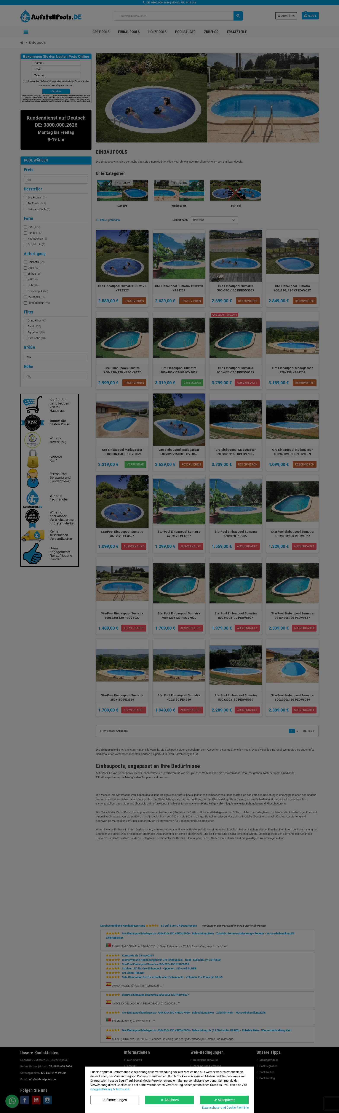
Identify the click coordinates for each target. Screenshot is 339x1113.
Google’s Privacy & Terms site (109, 1089)
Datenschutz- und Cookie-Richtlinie (225, 1107)
